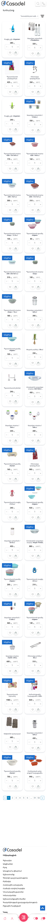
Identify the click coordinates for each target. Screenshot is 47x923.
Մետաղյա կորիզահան (35, 77)
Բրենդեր (7, 881)
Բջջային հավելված (12, 906)
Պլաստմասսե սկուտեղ (12, 695)
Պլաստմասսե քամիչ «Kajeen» (34, 234)
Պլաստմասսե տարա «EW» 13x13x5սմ (12, 154)
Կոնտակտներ (9, 895)
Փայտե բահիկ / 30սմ (34, 349)
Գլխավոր (7, 860)
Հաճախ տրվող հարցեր (14, 888)
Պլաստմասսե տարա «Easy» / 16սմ (12, 311)
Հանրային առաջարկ (13, 885)
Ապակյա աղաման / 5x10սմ (12, 541)
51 (35, 798)
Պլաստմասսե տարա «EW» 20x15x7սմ (12, 272)
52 (39, 798)
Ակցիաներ (8, 864)
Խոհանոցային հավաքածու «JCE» (35, 695)
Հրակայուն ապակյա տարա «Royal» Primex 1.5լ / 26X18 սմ (34, 542)
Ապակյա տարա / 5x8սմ (12, 426)
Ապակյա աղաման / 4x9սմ (35, 311)
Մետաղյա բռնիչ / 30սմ (35, 657)
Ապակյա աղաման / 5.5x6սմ (35, 116)
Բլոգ (5, 867)
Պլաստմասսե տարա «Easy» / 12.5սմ (12, 234)
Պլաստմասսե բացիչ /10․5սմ (12, 503)
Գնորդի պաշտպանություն (15, 878)
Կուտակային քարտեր (13, 892)
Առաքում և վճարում (12, 871)
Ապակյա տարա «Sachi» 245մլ (12, 657)
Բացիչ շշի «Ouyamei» (12, 39)
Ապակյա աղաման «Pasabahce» (34, 39)
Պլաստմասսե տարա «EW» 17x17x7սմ (34, 196)
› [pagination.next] (42, 798)
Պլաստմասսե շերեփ (12, 388)
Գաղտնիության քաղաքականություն (20, 902)
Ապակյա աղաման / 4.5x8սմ (12, 618)
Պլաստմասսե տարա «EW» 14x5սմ (34, 154)
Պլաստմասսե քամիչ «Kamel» (12, 465)
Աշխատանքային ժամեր (14, 899)
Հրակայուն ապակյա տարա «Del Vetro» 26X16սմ (34, 388)
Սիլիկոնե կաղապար (12, 734)
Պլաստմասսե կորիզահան (12, 77)
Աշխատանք (8, 874)
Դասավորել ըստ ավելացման (30, 16)
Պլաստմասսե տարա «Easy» (34, 272)
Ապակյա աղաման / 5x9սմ (35, 734)
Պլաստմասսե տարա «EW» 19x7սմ (12, 196)
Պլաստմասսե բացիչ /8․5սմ (34, 580)
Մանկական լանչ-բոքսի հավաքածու (34, 772)
